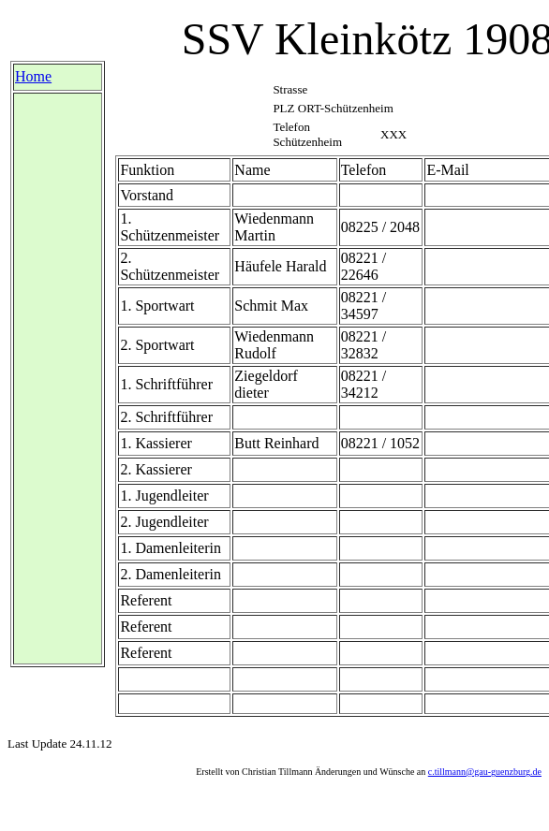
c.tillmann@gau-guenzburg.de (485, 771)
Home (33, 76)
